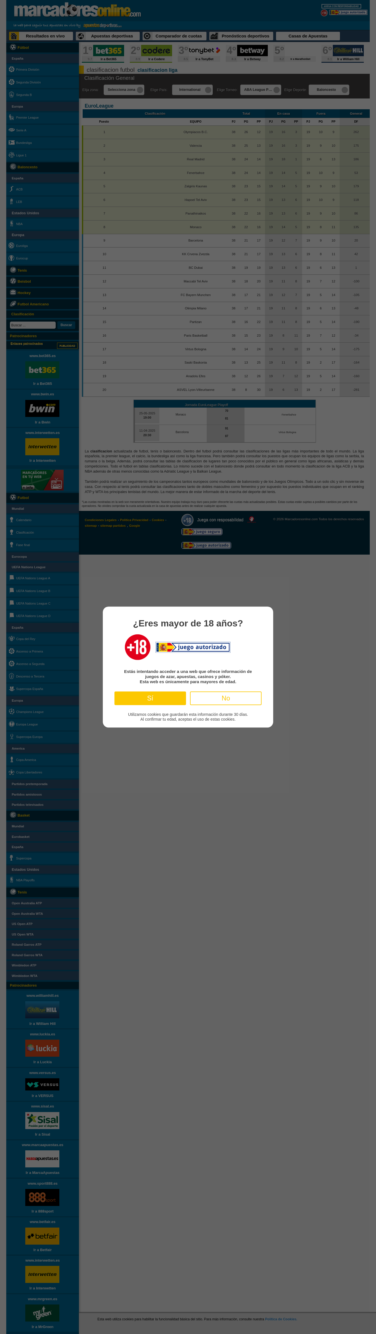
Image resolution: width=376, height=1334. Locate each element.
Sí (150, 698)
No (226, 698)
